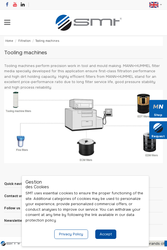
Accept (106, 234)
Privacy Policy (71, 234)
